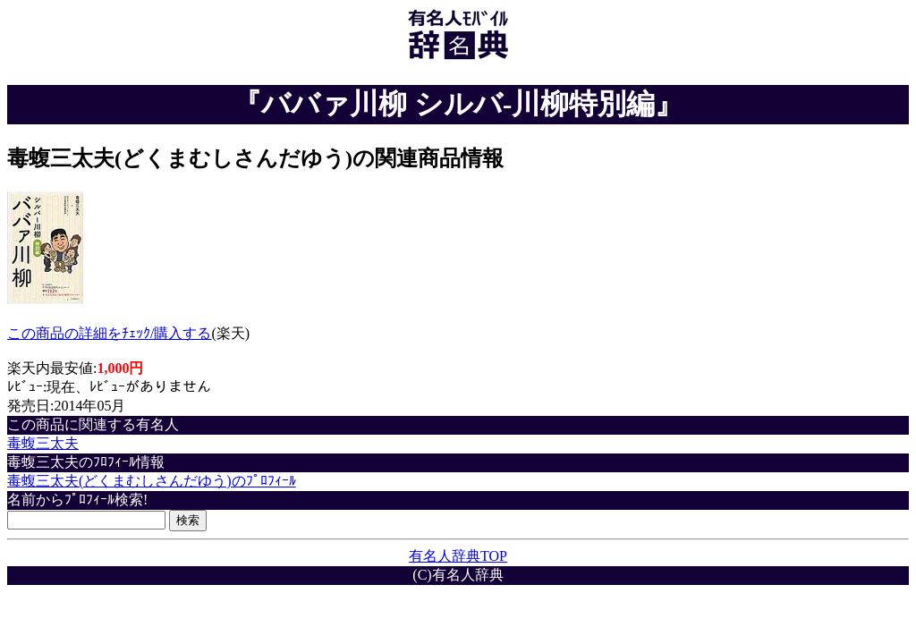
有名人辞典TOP (458, 556)
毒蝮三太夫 (43, 443)
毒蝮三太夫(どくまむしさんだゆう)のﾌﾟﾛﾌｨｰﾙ (151, 480)
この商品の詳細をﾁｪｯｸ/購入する (109, 333)
